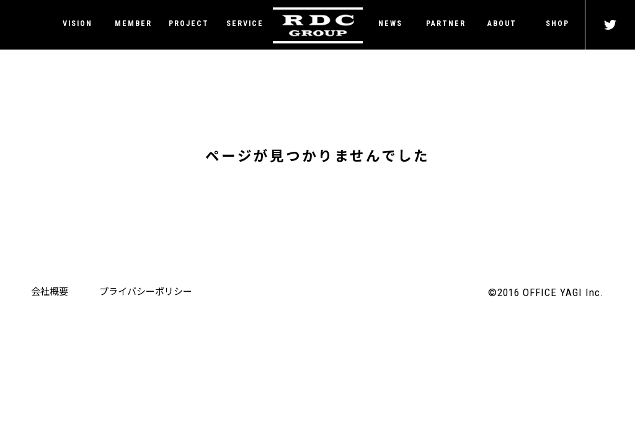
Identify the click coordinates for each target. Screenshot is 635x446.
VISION (77, 23)
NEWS (390, 23)
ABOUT (502, 23)
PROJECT (189, 23)
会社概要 (49, 290)
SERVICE (245, 23)
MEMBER (133, 23)
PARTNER (446, 23)
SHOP (557, 23)
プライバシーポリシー (145, 290)
